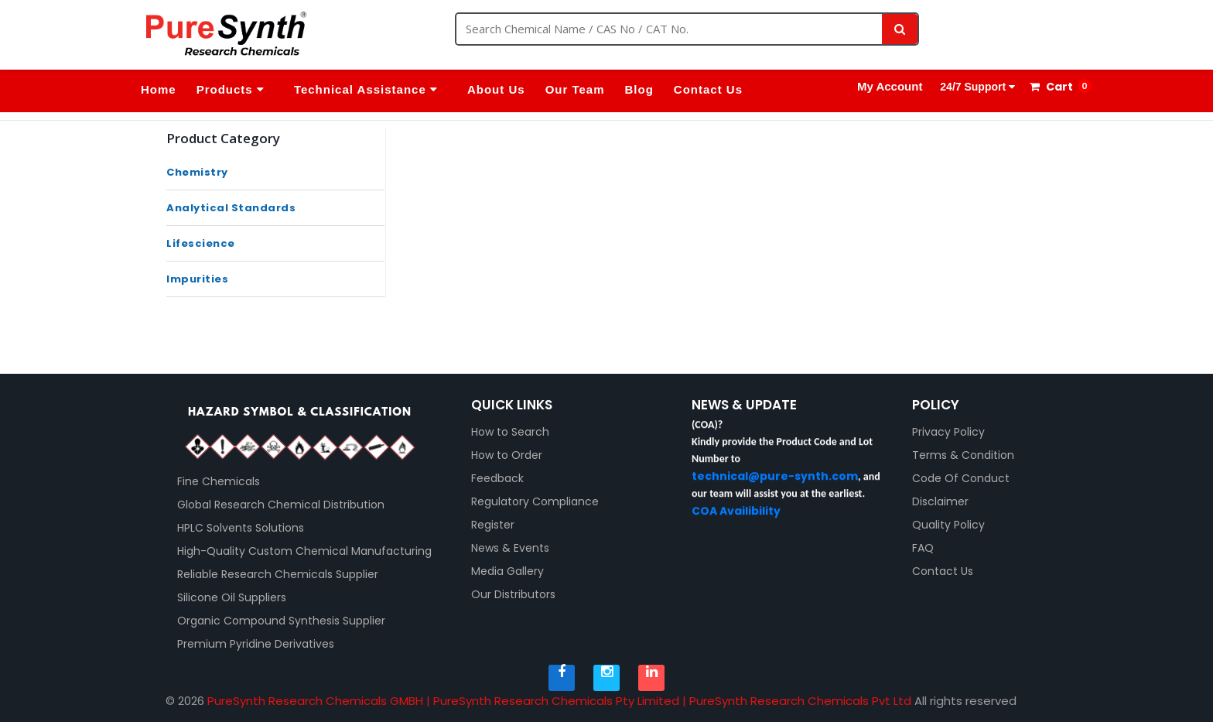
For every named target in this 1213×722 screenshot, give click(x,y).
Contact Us (708, 89)
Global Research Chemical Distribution (280, 504)
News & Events (510, 548)
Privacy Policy (948, 432)
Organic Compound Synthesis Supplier (281, 620)
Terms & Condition (963, 455)
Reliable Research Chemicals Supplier (277, 574)
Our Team (575, 89)
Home (158, 89)
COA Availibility (736, 519)
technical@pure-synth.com (775, 484)
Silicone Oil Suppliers (231, 597)
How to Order (506, 455)
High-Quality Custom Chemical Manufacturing (304, 551)
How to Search (510, 432)
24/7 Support (976, 86)
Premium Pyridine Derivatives (255, 644)
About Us (496, 89)
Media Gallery (507, 571)
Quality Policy (948, 524)
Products (230, 89)
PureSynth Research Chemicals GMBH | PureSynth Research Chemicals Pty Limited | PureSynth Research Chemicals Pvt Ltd (559, 701)
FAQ (923, 548)
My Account (889, 86)
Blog (639, 89)
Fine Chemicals (218, 481)
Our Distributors (513, 594)
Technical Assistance (366, 89)
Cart (1051, 86)
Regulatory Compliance (535, 501)
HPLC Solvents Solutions (240, 528)
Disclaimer (940, 501)
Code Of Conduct (961, 478)
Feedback (497, 478)
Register (492, 524)
